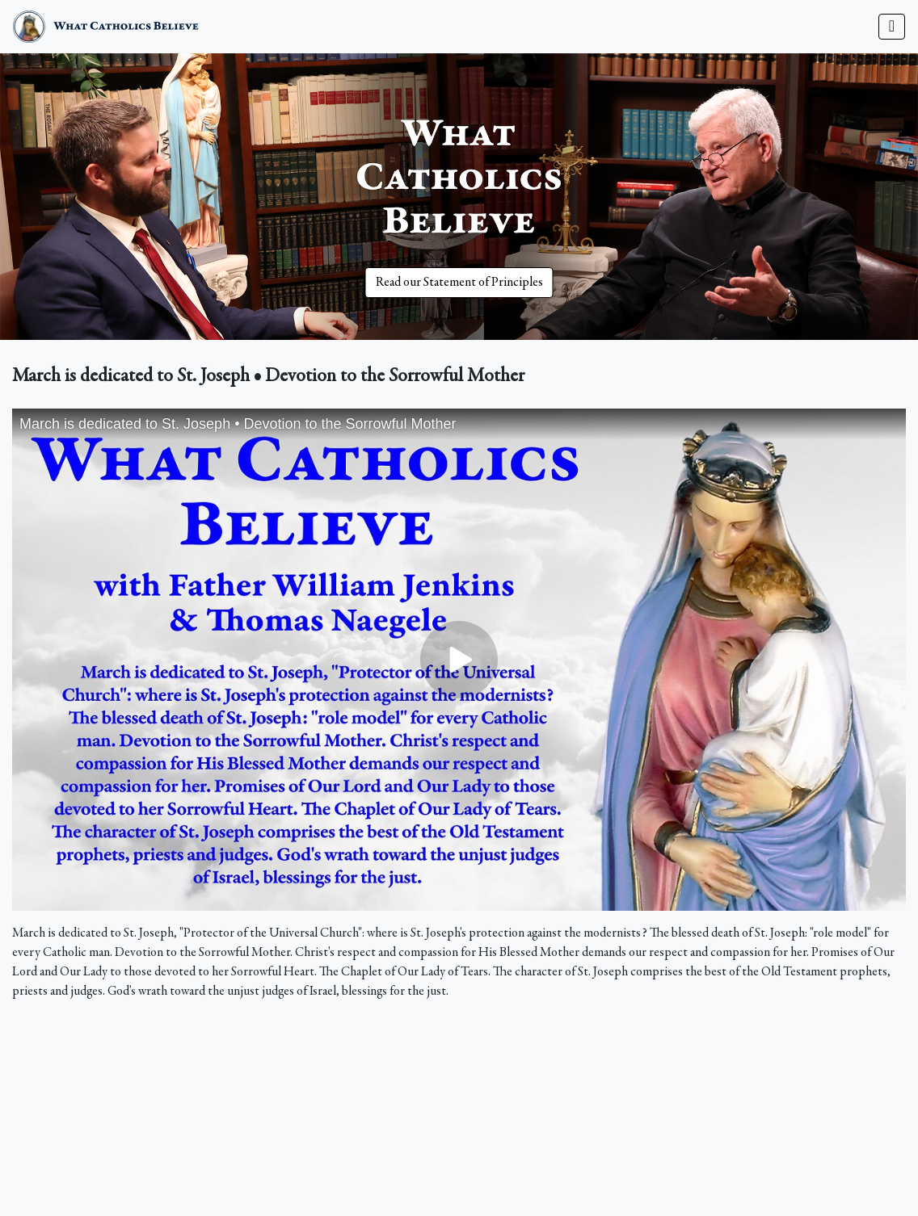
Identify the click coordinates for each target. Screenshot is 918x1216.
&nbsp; (459, 660)
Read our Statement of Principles (459, 282)
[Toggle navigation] (891, 27)
